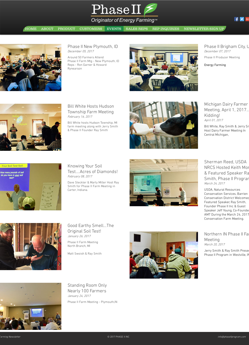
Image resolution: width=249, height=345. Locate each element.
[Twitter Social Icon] (242, 19)
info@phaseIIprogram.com (232, 336)
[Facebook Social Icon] (236, 19)
